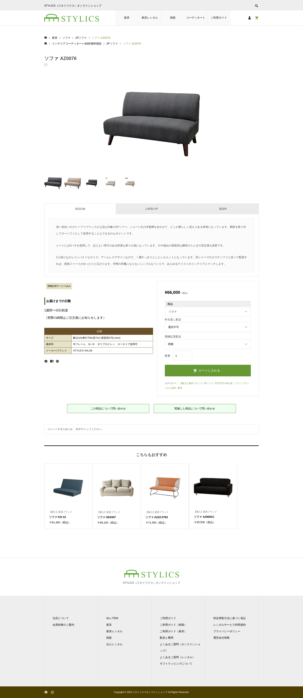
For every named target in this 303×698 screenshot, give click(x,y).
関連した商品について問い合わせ (194, 408)
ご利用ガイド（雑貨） (173, 624)
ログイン (81, 429)
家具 (126, 17)
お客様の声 (151, 208)
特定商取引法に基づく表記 (229, 618)
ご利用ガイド (219, 17)
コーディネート (195, 17)
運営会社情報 (221, 637)
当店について (61, 618)
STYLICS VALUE (224, 383)
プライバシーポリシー (226, 631)
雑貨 (172, 17)
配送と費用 (166, 637)
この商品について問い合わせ (108, 408)
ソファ (237, 383)
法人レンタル (114, 644)
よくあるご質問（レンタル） (177, 657)
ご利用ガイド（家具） (173, 631)
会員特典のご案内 (63, 624)
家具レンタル (150, 17)
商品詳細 (80, 208)
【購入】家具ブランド (191, 383)
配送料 (223, 208)
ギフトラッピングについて (176, 663)
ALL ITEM (112, 618)
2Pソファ (209, 383)
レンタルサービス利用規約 (229, 624)
